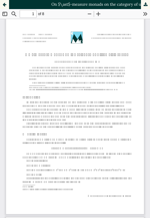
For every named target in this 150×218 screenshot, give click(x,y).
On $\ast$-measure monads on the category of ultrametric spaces (100, 4)
